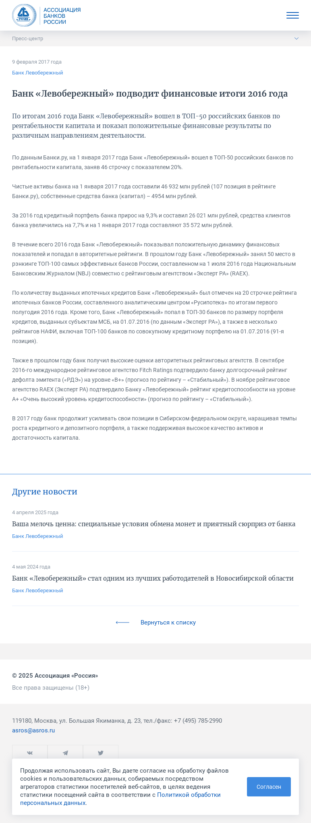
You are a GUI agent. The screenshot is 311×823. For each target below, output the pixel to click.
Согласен (269, 787)
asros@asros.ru (33, 730)
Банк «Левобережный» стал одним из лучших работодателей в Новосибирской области (153, 578)
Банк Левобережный (37, 73)
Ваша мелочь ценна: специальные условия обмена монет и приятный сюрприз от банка (153, 524)
